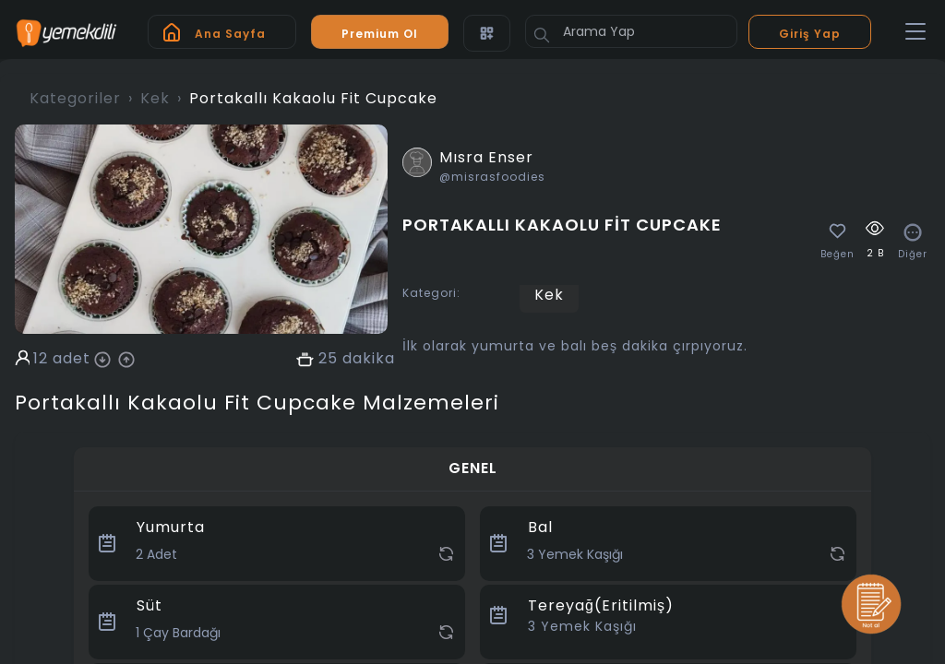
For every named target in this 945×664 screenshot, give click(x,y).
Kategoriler (75, 98)
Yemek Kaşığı (582, 626)
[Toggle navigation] (915, 32)
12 (40, 359)
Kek (155, 98)
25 (328, 359)
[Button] (541, 35)
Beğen (837, 254)
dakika (368, 359)
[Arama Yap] (631, 31)
